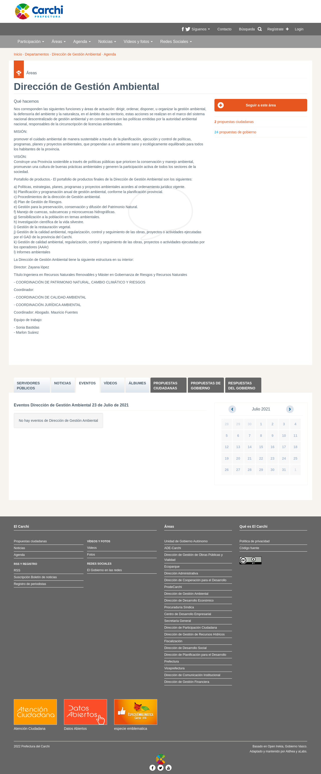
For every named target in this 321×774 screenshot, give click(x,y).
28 (227, 424)
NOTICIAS (62, 383)
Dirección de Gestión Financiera (186, 682)
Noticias (107, 41)
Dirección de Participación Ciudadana (190, 627)
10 (284, 436)
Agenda (82, 41)
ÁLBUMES (137, 383)
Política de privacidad (254, 541)
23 (273, 458)
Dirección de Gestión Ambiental (76, 54)
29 (238, 424)
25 (295, 458)
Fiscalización (173, 641)
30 (250, 424)
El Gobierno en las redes (104, 570)
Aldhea (290, 751)
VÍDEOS (110, 383)
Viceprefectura (174, 668)
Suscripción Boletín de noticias (35, 577)
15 (261, 447)
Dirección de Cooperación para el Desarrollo (195, 580)
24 (284, 458)
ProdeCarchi (173, 587)
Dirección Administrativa (181, 573)
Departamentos (37, 54)
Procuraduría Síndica (179, 607)
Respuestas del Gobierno (241, 385)
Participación (31, 41)
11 (295, 436)
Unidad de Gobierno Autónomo (186, 541)
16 (273, 447)
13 (238, 447)
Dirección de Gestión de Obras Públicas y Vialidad (193, 557)
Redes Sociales (176, 41)
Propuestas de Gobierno (206, 385)
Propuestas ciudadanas (165, 385)
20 (238, 458)
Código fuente (249, 548)
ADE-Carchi (172, 548)
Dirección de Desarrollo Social (185, 648)
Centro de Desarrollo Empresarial (187, 614)
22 (261, 458)
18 (295, 447)
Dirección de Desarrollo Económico (189, 600)
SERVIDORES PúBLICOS (28, 385)
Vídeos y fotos (138, 41)
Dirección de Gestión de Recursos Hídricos (194, 634)
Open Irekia (275, 746)
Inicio (18, 54)
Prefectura (171, 661)
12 (227, 447)
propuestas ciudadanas (234, 122)
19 (227, 458)
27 (238, 470)
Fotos (91, 554)
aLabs (302, 751)
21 (250, 458)
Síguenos (201, 29)
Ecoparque (172, 566)
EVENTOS (87, 383)
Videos (92, 548)
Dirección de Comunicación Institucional (192, 675)
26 (227, 470)
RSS (17, 570)
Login (299, 29)
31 (284, 470)
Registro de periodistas (30, 584)
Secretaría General (177, 621)
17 (284, 447)
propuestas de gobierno (235, 132)
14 (250, 447)
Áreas (59, 41)
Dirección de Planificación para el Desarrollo (195, 655)
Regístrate (275, 29)
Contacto (224, 29)
